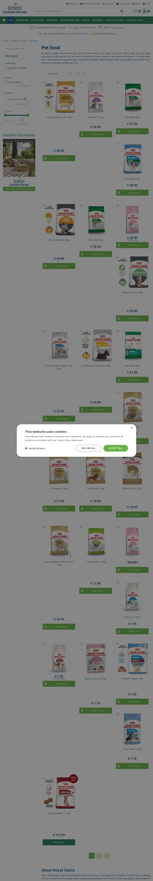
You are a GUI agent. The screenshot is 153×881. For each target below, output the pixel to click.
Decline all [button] (88, 448)
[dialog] (76, 440)
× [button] (131, 428)
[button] (35, 448)
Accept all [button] (115, 448)
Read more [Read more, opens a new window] (77, 439)
